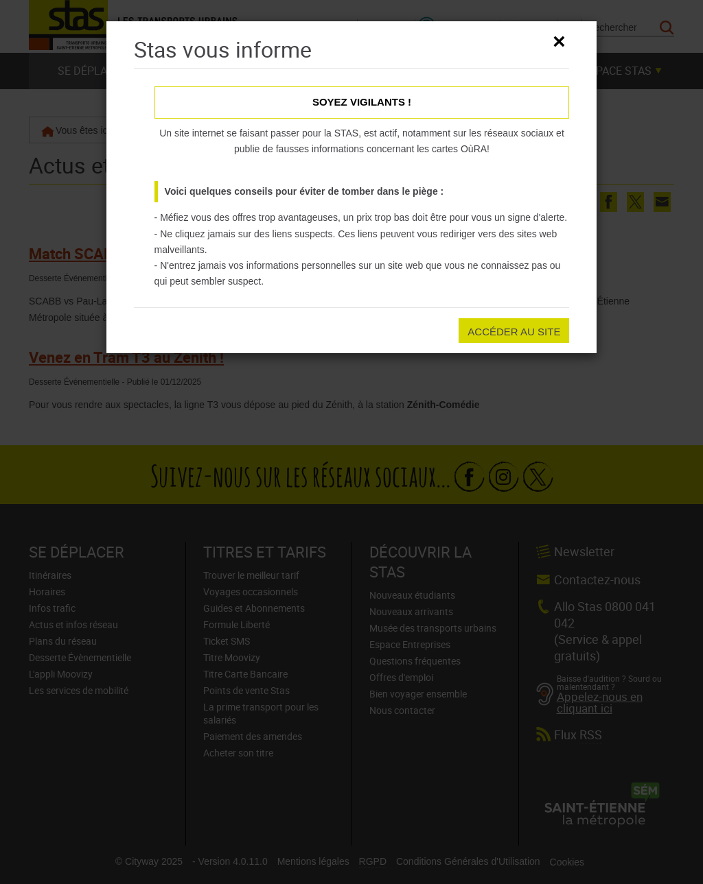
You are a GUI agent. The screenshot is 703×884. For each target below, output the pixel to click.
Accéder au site (514, 331)
